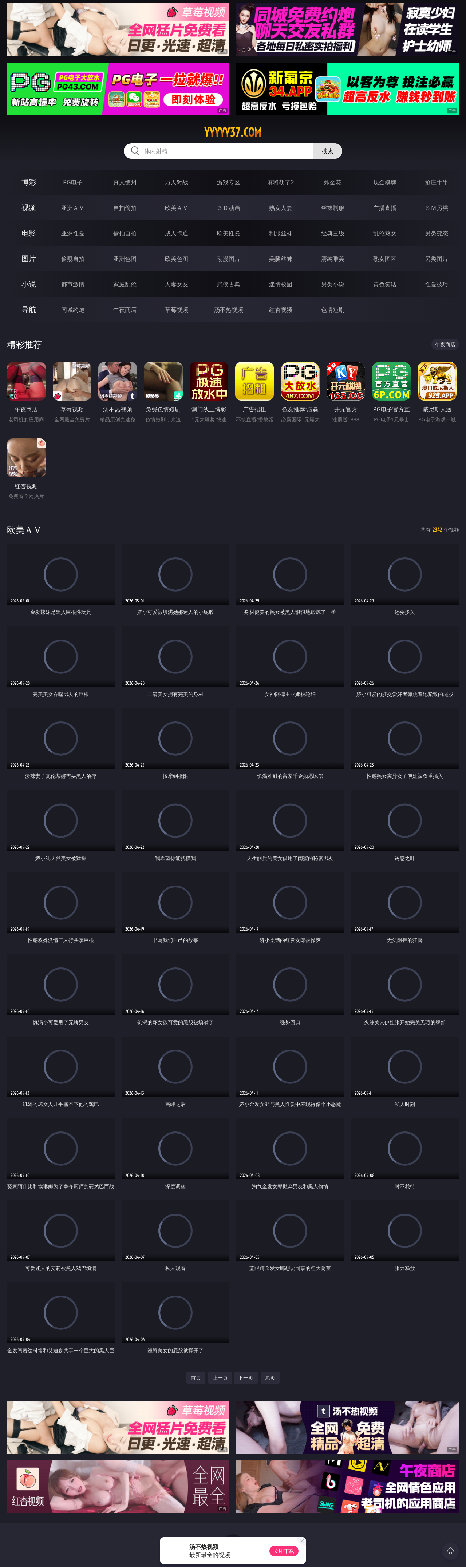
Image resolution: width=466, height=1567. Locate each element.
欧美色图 (176, 259)
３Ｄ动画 (228, 208)
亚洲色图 (125, 259)
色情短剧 (332, 310)
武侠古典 (228, 284)
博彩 (28, 182)
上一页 (220, 1377)
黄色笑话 (384, 284)
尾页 (270, 1377)
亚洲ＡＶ (72, 208)
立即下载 (284, 1550)
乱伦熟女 (384, 233)
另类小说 (332, 284)
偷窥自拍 (72, 259)
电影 (28, 233)
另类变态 (436, 233)
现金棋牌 (384, 182)
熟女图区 (384, 259)
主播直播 (384, 208)
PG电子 (72, 182)
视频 (28, 207)
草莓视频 (176, 310)
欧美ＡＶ (176, 208)
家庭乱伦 (125, 284)
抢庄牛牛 (436, 182)
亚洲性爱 (72, 233)
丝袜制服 (332, 208)
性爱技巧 (436, 284)
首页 (196, 1377)
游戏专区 (228, 182)
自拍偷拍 (125, 208)
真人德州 (125, 182)
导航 (28, 309)
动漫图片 (228, 259)
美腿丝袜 (280, 259)
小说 (28, 284)
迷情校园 (280, 284)
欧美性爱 (228, 233)
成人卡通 (176, 233)
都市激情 (72, 284)
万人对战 (176, 182)
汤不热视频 (228, 310)
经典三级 (332, 233)
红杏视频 (280, 310)
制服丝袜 (280, 233)
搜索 (327, 151)
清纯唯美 (332, 259)
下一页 (245, 1377)
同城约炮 (72, 310)
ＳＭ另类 (436, 208)
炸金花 (332, 182)
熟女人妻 (280, 208)
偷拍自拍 (125, 233)
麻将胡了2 (280, 182)
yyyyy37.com (232, 132)
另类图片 (436, 259)
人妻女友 (176, 284)
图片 (28, 258)
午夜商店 (125, 310)
